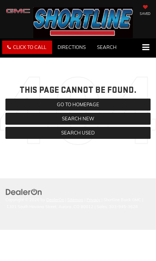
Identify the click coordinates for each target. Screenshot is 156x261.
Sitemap (75, 199)
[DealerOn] (23, 192)
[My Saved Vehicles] (145, 10)
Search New (78, 118)
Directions (72, 47)
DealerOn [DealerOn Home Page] (55, 199)
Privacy (93, 199)
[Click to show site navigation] (145, 47)
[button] (27, 47)
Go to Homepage (78, 104)
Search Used (78, 133)
